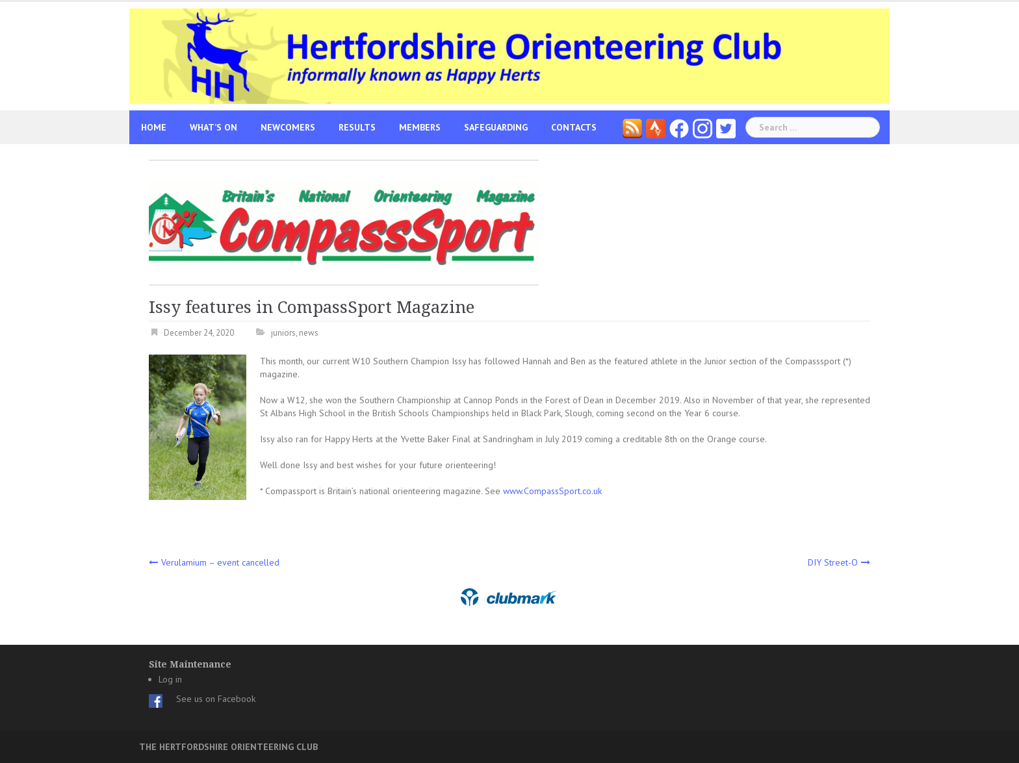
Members (420, 127)
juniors (283, 332)
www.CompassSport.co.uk (552, 491)
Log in (170, 679)
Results (357, 127)
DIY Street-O (833, 562)
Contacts (574, 127)
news (308, 332)
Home (153, 127)
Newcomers (288, 127)
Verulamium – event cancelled (220, 562)
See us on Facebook (215, 699)
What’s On (213, 127)
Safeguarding (496, 127)
